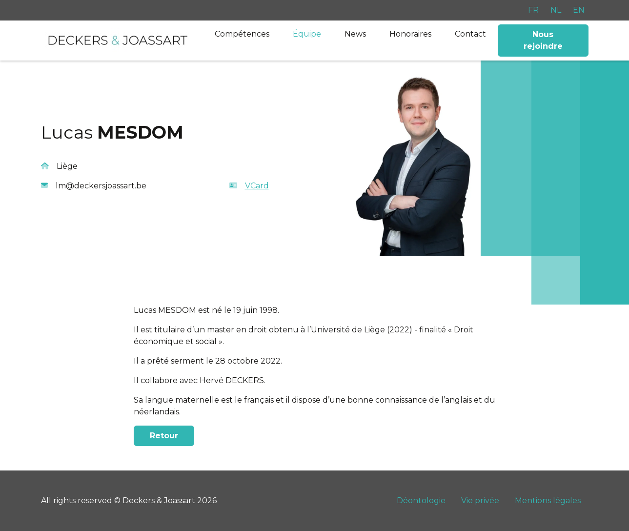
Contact (470, 34)
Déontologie (421, 500)
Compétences (242, 34)
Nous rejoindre (543, 40)
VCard (249, 185)
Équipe (307, 34)
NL (555, 10)
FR (533, 10)
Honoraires (410, 34)
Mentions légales (548, 500)
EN (579, 10)
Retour (164, 435)
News (355, 34)
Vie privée (480, 500)
